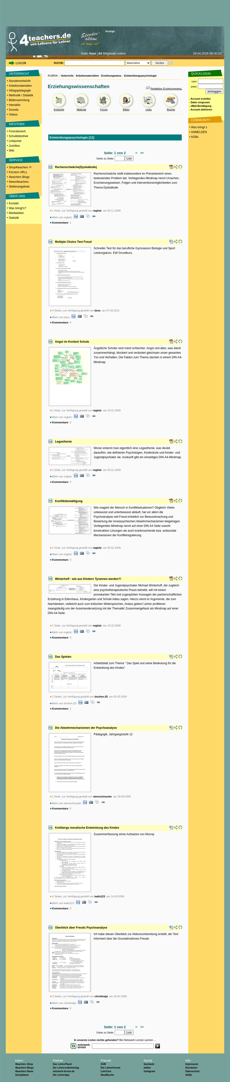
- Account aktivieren (200, 109)
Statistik (14, 217)
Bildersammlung (19, 100)
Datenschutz (192, 1071)
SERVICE (16, 160)
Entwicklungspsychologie (140, 75)
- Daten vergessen (199, 102)
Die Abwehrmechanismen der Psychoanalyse (86, 727)
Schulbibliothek (18, 136)
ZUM (103, 1064)
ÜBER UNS (17, 196)
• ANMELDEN (197, 132)
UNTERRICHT (19, 73)
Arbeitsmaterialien (20, 85)
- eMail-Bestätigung (200, 106)
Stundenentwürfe (20, 81)
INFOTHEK (17, 124)
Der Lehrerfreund (110, 1067)
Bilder (126, 109)
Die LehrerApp (61, 1075)
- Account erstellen (200, 98)
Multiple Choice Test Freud (73, 241)
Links (148, 109)
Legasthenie (63, 441)
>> (141, 153)
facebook (149, 1064)
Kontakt (14, 203)
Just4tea (14, 145)
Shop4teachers (20, 167)
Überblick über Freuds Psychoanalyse (81, 927)
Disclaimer (191, 1067)
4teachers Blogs (19, 177)
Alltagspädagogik (20, 90)
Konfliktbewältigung (69, 501)
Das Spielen (63, 656)
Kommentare (60, 222)
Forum (104, 109)
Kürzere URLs (18, 172)
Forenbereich (17, 131)
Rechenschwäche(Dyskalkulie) (76, 167)
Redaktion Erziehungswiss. (166, 88)
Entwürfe (59, 109)
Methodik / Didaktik (21, 95)
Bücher (171, 109)
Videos (13, 114)
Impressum (191, 1064)
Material (81, 109)
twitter (147, 1067)
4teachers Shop (24, 1064)
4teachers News (24, 1071)
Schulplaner (22, 1075)
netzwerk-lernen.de (64, 1071)
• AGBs (193, 137)
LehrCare (106, 1071)
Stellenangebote (19, 186)
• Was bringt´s (197, 127)
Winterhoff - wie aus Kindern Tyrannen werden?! (88, 579)
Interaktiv (15, 105)
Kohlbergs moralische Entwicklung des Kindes (87, 827)
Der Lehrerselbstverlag (66, 1067)
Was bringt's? (17, 208)
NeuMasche (107, 1075)
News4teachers (19, 181)
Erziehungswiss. (111, 75)
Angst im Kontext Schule (72, 341)
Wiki (11, 150)
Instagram (149, 1071)
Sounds (14, 109)
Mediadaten (16, 213)
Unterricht (67, 75)
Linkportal (15, 141)
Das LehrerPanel (62, 1064)
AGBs (188, 1075)
